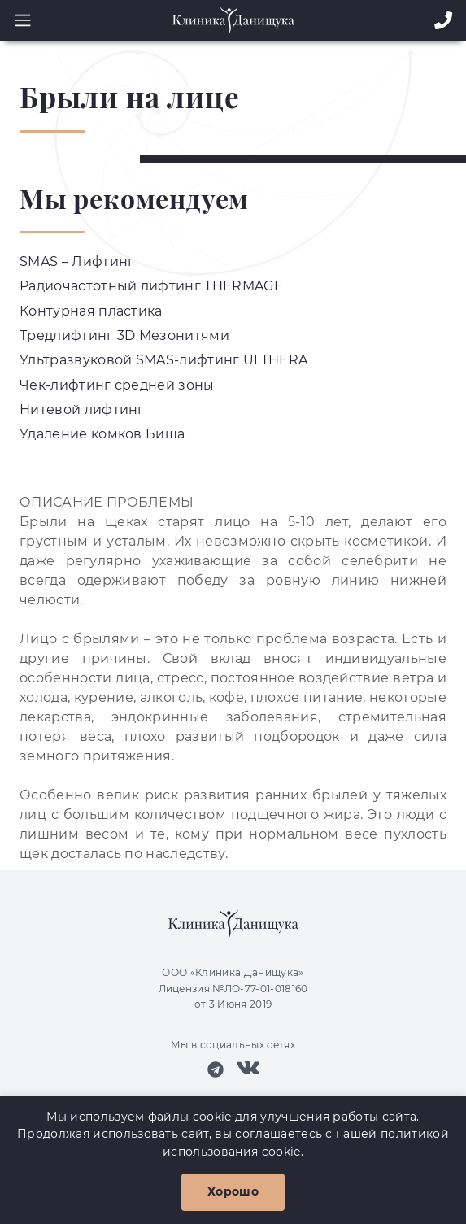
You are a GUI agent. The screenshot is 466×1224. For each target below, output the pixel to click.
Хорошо (233, 1191)
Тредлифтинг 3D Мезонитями (124, 335)
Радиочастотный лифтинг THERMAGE (151, 286)
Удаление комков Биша (102, 434)
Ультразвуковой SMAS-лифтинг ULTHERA (163, 360)
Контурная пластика (91, 311)
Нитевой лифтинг (82, 409)
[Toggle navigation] (18, 20)
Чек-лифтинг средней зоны (117, 385)
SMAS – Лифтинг (77, 261)
